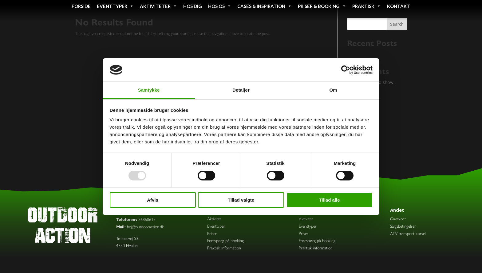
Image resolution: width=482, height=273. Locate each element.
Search (397, 24)
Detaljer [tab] (241, 90)
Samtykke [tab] (149, 90)
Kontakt (398, 6)
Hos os (219, 6)
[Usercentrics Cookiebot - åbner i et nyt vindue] (346, 69)
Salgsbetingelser (403, 226)
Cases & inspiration (264, 6)
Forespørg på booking (225, 240)
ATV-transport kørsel (408, 233)
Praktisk (366, 6)
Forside (81, 6)
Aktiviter (214, 219)
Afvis (152, 200)
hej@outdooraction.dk (145, 226)
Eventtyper (115, 6)
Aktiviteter (158, 6)
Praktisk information (224, 248)
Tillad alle (329, 200)
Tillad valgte (241, 200)
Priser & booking (322, 6)
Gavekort (398, 219)
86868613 (147, 219)
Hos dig (192, 6)
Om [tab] (333, 90)
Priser (212, 233)
